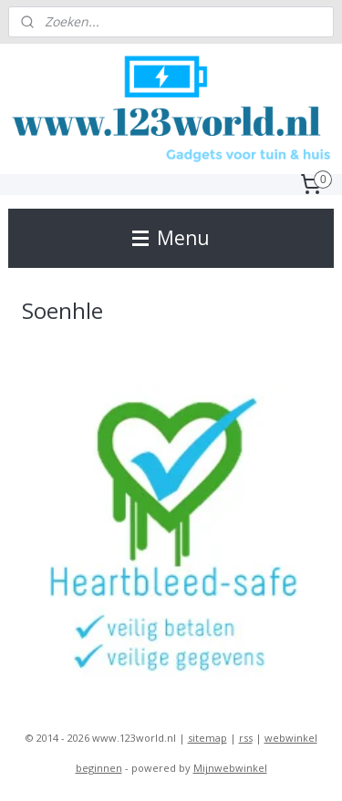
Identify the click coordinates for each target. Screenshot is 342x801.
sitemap (207, 738)
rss (246, 738)
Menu (171, 238)
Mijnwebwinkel (230, 768)
